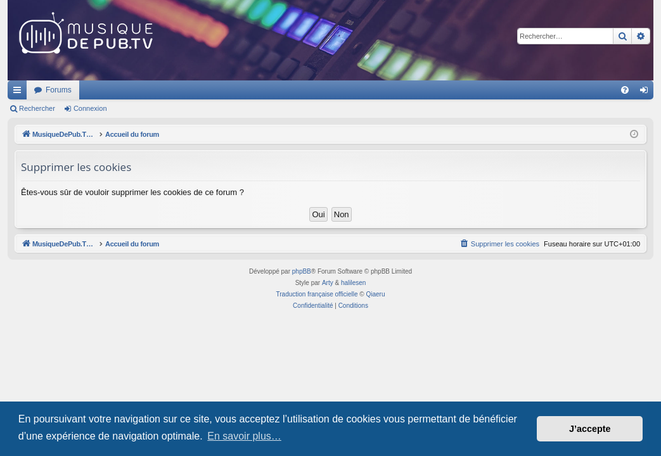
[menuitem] (624, 89)
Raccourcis (20, 92)
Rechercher (37, 108)
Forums (227, 90)
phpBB (301, 271)
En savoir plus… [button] (244, 436)
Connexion (90, 108)
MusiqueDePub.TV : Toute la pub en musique (110, 90)
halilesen (353, 282)
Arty (327, 282)
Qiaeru (375, 294)
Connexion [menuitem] (646, 92)
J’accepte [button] (590, 429)
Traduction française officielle (317, 294)
